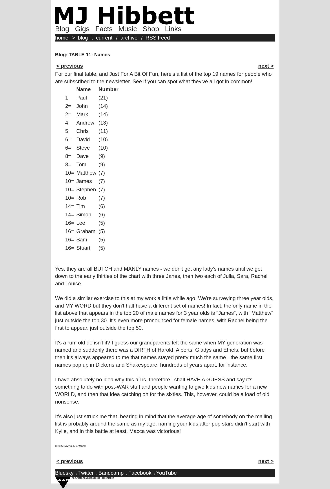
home (61, 38)
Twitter (86, 473)
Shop (151, 29)
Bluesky (64, 473)
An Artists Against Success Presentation (93, 478)
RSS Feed (158, 38)
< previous (70, 66)
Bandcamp (111, 473)
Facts (104, 29)
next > (265, 66)
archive (128, 38)
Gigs (82, 29)
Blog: (62, 54)
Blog (62, 29)
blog (83, 38)
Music (128, 29)
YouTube (166, 473)
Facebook (139, 473)
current (104, 38)
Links (173, 29)
